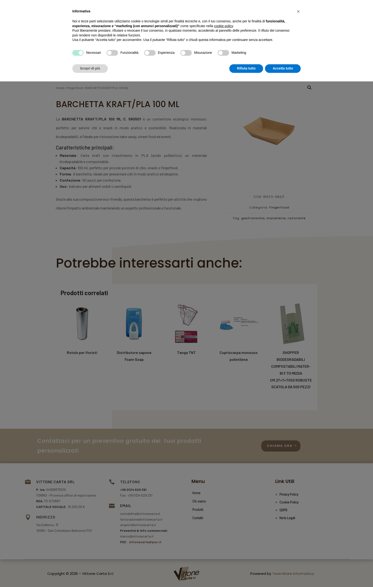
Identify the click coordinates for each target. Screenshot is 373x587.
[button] (298, 517)
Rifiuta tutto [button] (246, 574)
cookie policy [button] (223, 531)
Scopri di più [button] (90, 574)
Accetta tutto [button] (283, 574)
